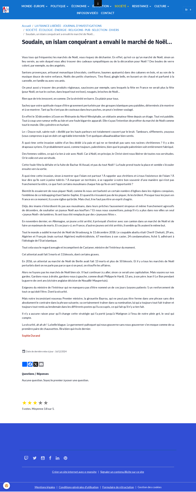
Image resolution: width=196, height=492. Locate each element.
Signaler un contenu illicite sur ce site (122, 471)
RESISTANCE (140, 6)
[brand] (6, 10)
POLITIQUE (58, 6)
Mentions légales (45, 487)
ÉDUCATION (100, 6)
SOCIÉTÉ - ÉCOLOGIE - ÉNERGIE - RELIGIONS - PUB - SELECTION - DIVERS (72, 30)
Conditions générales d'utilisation (79, 487)
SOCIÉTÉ (121, 6)
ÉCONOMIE (79, 6)
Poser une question (35, 389)
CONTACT (107, 13)
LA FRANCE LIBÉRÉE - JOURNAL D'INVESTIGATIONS (68, 25)
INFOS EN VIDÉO (87, 13)
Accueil (26, 25)
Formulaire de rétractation (118, 487)
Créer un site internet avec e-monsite (74, 471)
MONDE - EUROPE (33, 6)
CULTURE (160, 6)
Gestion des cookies (150, 487)
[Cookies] (6, 485)
